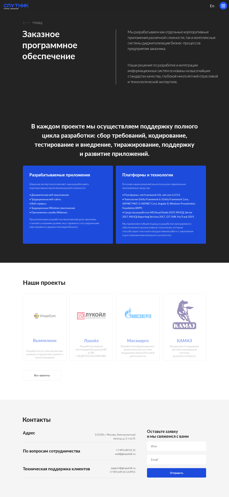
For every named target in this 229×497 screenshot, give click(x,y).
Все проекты (42, 375)
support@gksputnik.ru (123, 468)
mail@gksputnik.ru (125, 453)
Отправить (176, 472)
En (212, 5)
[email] (176, 459)
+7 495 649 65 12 (119, 471)
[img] (223, 6)
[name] (176, 446)
